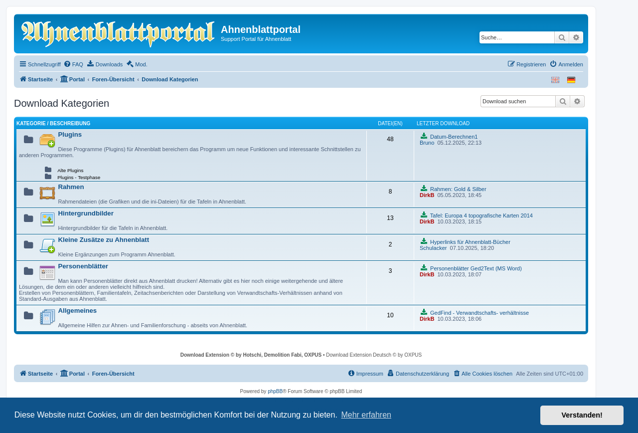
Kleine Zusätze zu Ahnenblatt (103, 239)
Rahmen (71, 187)
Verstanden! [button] (582, 415)
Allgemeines (77, 310)
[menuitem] (73, 64)
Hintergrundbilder (85, 213)
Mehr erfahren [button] (366, 415)
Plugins (70, 134)
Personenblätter (83, 266)
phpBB (275, 391)
